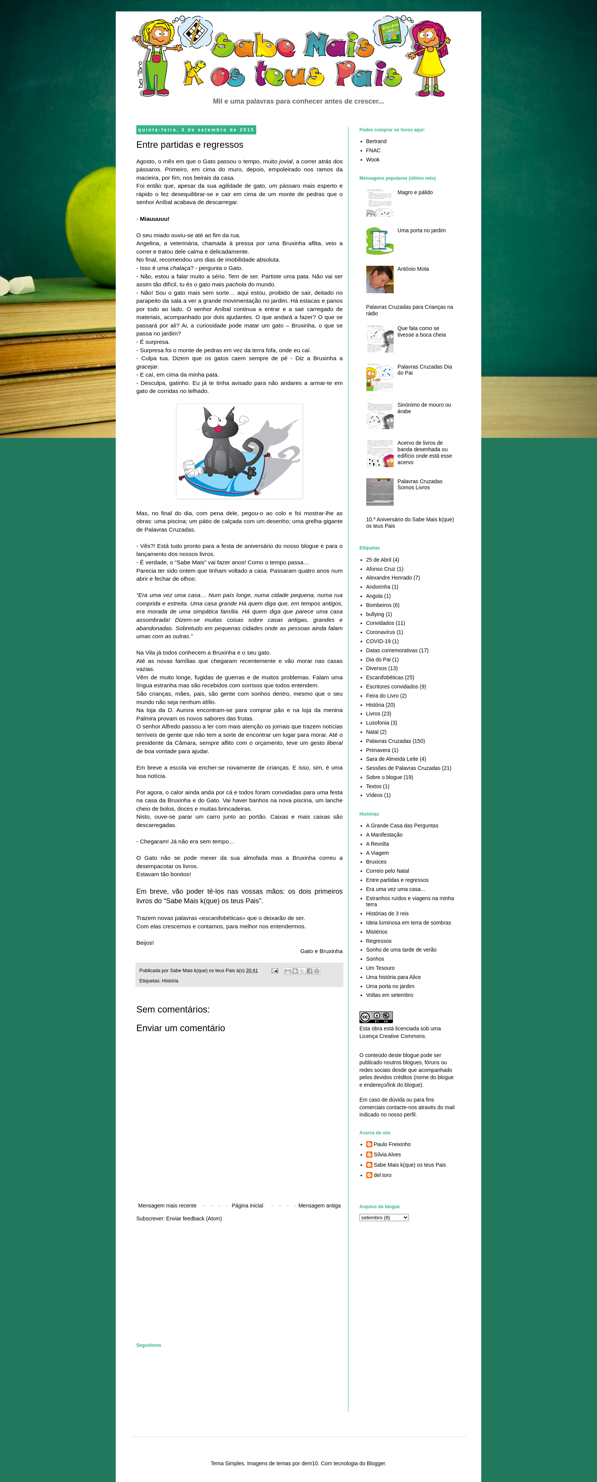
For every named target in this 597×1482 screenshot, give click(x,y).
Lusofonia (377, 723)
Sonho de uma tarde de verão (401, 950)
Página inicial (247, 1206)
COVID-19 (378, 641)
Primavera (378, 750)
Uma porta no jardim (421, 230)
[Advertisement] (193, 1281)
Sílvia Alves (387, 1154)
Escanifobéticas (385, 677)
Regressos (379, 941)
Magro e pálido (415, 192)
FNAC (373, 150)
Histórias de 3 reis (387, 913)
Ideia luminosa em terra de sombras (408, 923)
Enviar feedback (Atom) (194, 1218)
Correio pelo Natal (387, 871)
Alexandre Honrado (389, 578)
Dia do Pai (378, 659)
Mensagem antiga (319, 1206)
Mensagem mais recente (167, 1206)
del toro (383, 1175)
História (170, 981)
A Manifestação (384, 835)
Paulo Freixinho (392, 1144)
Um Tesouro (380, 968)
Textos (374, 786)
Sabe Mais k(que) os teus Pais (410, 1165)
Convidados (380, 623)
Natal (372, 732)
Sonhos (375, 959)
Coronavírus (380, 632)
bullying (375, 614)
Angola (374, 596)
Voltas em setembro (389, 995)
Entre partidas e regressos (397, 880)
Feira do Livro (382, 696)
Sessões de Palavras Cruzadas (403, 768)
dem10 (310, 1463)
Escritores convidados (392, 687)
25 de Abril (378, 560)
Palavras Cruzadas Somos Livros (419, 484)
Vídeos (374, 795)
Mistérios (377, 932)
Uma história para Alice (393, 977)
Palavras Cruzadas (388, 741)
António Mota (413, 269)
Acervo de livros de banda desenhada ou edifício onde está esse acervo (424, 452)
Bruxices (376, 862)
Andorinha (378, 587)
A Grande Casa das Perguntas (402, 825)
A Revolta (377, 844)
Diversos (376, 668)
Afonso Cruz (381, 569)
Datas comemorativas (392, 650)
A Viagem (377, 853)
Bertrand (376, 141)
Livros (373, 714)
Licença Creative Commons (392, 1036)
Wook (373, 160)
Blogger (376, 1463)
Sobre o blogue (384, 777)
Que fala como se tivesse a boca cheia (421, 331)
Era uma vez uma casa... (395, 889)
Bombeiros (379, 605)
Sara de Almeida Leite (392, 759)
